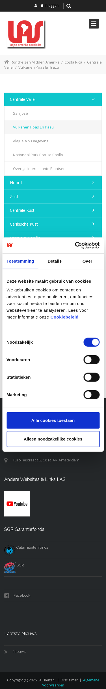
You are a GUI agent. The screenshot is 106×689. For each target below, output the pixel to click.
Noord (16, 182)
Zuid (14, 196)
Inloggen (52, 5)
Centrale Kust (22, 210)
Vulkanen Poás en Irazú (33, 127)
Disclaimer (69, 680)
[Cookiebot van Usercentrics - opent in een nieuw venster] (75, 245)
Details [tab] (54, 260)
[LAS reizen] (25, 33)
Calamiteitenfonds (26, 547)
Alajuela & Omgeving (30, 140)
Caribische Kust (24, 224)
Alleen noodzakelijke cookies (53, 438)
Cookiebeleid (65, 317)
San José (20, 113)
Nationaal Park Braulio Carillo (38, 154)
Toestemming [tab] (20, 260)
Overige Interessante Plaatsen (39, 168)
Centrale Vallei (23, 99)
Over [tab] (87, 260)
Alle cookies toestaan (53, 420)
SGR (14, 565)
